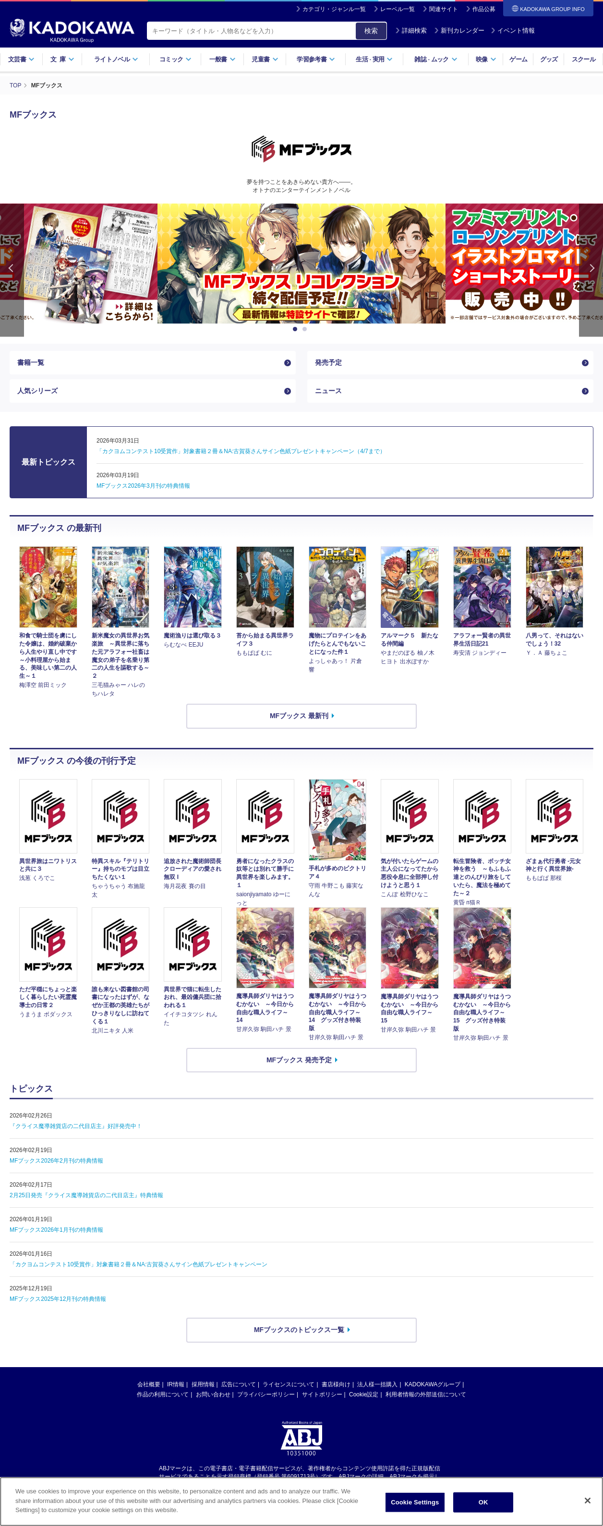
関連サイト (443, 9)
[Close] (587, 1509)
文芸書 (21, 59)
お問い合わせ (213, 1394)
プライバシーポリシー (266, 1394)
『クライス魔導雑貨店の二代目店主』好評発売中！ (76, 1126)
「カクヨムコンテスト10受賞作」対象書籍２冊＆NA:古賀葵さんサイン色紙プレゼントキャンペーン (138, 1264)
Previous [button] (12, 270)
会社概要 (148, 1384)
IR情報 (175, 1384)
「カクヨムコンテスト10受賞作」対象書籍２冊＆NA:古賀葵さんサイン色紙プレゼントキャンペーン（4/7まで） (241, 451)
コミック (175, 59)
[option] (301, 264)
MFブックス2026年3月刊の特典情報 (143, 485)
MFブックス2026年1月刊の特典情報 (56, 1229)
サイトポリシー (322, 1394)
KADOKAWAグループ (432, 1384)
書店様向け (336, 1384)
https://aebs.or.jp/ (267, 1484)
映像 (486, 59)
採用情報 (203, 1384)
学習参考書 (316, 59)
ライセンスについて (288, 1384)
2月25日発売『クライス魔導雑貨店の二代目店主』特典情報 (86, 1195)
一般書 (222, 59)
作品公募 (483, 9)
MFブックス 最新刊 (299, 716)
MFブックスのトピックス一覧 (299, 1330)
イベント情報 (513, 30)
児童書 (265, 59)
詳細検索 (411, 30)
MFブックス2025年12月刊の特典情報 (58, 1299)
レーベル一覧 (397, 9)
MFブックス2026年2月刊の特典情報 (56, 1160)
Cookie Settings (415, 1510)
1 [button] (297, 329)
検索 (371, 31)
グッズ (549, 59)
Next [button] (591, 270)
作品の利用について (163, 1394)
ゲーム (518, 59)
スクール (583, 59)
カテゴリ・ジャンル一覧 (334, 9)
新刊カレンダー (459, 30)
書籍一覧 (30, 362)
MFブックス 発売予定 (299, 1060)
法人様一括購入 (377, 1384)
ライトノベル (116, 59)
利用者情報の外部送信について (426, 1394)
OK (483, 1510)
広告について (238, 1384)
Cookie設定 (363, 1394)
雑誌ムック (435, 59)
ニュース (328, 391)
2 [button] (306, 329)
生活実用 (374, 59)
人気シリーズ (37, 391)
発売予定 (328, 362)
